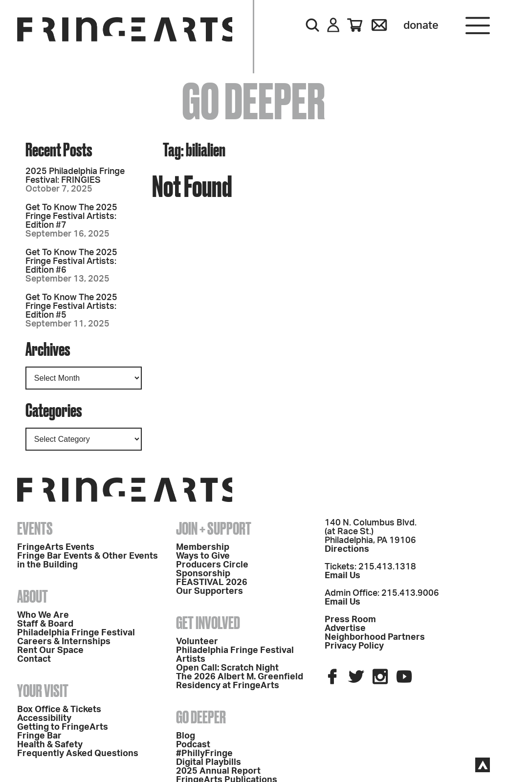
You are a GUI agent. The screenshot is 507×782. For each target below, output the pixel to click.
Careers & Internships (63, 641)
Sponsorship (203, 573)
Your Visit (42, 690)
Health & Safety (50, 744)
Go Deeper (201, 717)
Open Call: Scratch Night (227, 668)
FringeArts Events (55, 547)
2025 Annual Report (218, 771)
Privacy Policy (354, 646)
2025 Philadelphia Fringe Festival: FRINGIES (75, 176)
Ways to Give (203, 556)
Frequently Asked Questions (77, 753)
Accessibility (44, 718)
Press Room (350, 619)
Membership (202, 547)
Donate (421, 25)
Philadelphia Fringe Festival (76, 633)
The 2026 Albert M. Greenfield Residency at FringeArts (239, 681)
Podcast (193, 744)
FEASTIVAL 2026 (211, 582)
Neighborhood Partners (375, 637)
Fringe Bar (39, 736)
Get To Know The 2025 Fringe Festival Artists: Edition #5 (71, 306)
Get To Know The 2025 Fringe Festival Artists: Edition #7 (71, 216)
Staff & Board (45, 624)
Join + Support (213, 528)
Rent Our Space (50, 650)
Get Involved (208, 622)
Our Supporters (209, 591)
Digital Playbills (208, 762)
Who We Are (43, 615)
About (32, 596)
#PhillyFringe (204, 753)
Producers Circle (212, 565)
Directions (347, 549)
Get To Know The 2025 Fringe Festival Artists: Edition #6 (71, 261)
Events (35, 528)
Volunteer (197, 641)
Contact (34, 659)
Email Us (342, 575)
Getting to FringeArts (62, 727)
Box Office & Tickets (59, 709)
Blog (185, 736)
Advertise (345, 628)
